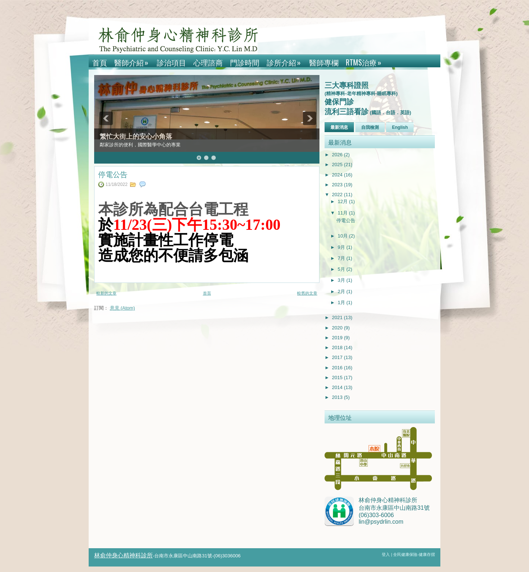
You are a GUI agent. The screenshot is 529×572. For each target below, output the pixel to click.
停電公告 (112, 173)
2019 (338, 337)
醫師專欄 (324, 62)
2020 (338, 327)
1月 (342, 302)
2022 (338, 194)
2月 (342, 291)
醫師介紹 (133, 61)
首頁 (99, 62)
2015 (338, 377)
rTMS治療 (366, 61)
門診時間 (244, 62)
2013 (338, 397)
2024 (338, 174)
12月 (343, 201)
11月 (343, 213)
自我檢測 (370, 127)
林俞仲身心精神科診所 (123, 555)
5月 (342, 269)
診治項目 (171, 62)
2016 (338, 367)
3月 (342, 280)
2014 (338, 387)
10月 (343, 236)
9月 (342, 247)
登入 (386, 554)
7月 (342, 258)
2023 (338, 184)
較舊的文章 (307, 293)
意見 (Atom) (122, 308)
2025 (338, 164)
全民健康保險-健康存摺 (414, 554)
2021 (338, 317)
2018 (338, 347)
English (400, 127)
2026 (338, 154)
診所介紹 (286, 61)
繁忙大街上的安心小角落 (136, 136)
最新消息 (339, 127)
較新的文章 (106, 293)
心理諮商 (208, 62)
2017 (338, 357)
